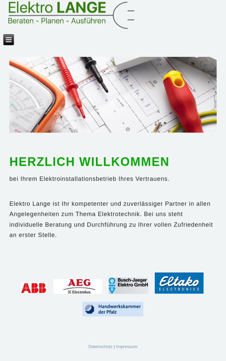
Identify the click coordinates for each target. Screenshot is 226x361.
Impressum (126, 346)
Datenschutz (100, 346)
